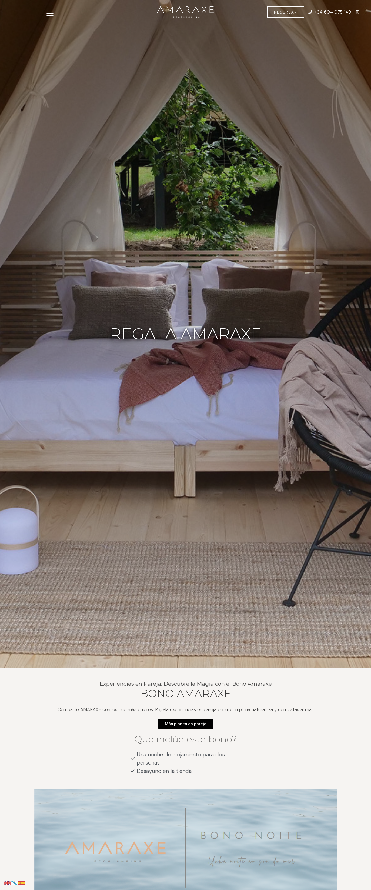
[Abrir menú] (50, 12)
